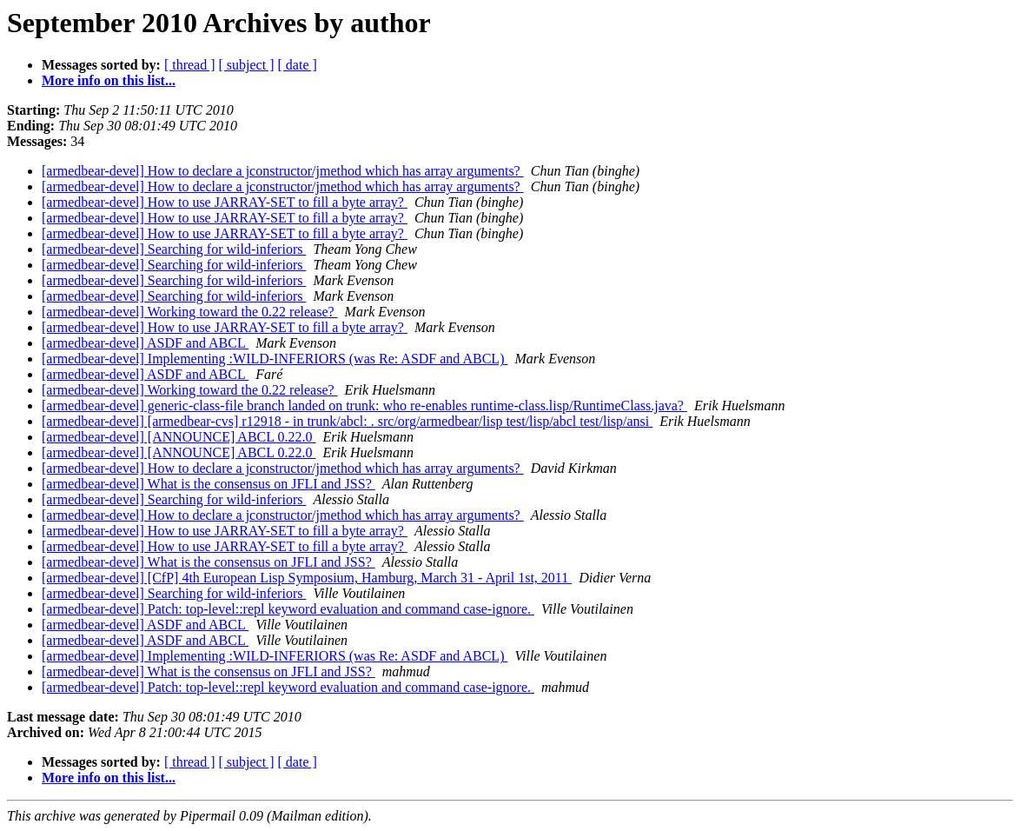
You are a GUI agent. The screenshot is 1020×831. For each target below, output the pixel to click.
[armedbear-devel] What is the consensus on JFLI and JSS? (208, 483)
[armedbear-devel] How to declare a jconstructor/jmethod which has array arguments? (283, 170)
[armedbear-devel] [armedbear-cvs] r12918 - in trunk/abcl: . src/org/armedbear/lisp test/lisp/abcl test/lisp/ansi (347, 421)
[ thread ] (189, 64)
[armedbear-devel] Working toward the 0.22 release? (190, 311)
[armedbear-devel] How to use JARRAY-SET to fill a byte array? (224, 202)
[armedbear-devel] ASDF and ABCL (145, 343)
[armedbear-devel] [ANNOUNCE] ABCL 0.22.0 (178, 436)
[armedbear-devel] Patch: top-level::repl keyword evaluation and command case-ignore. (288, 609)
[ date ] (297, 64)
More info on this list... (109, 80)
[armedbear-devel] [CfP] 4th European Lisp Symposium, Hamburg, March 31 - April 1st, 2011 (307, 577)
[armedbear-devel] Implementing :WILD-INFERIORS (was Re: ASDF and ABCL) (274, 358)
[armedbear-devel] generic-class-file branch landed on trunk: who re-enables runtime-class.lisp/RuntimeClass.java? (364, 405)
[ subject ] (247, 64)
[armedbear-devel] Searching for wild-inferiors (174, 249)
